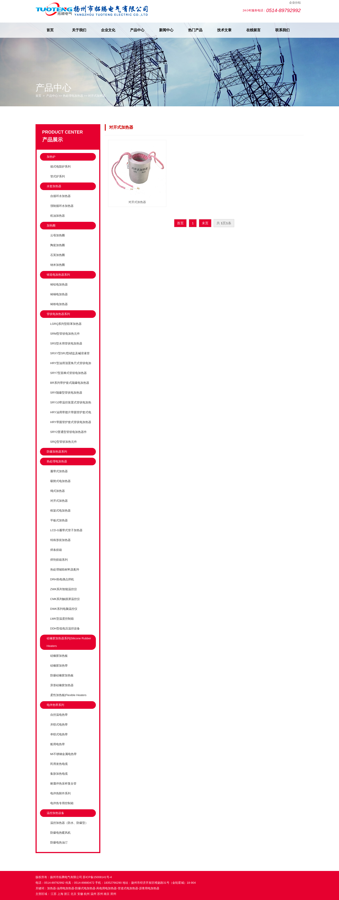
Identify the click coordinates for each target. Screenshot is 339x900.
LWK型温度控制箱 (62, 618)
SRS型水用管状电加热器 (66, 343)
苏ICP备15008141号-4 (97, 877)
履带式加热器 (59, 471)
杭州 (87, 894)
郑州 (113, 894)
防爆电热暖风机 (60, 832)
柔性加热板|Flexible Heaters (68, 695)
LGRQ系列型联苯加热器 (66, 323)
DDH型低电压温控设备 (65, 628)
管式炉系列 (57, 176)
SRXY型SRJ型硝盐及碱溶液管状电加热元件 (68, 357)
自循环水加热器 (60, 196)
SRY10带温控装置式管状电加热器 (69, 406)
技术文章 (224, 30)
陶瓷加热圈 (57, 245)
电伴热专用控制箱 (62, 803)
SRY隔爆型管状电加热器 (66, 392)
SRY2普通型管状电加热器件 (68, 432)
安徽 (80, 894)
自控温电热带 (59, 714)
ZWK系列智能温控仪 (63, 589)
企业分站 (295, 2)
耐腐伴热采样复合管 (63, 783)
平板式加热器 (59, 520)
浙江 (67, 894)
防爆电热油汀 (59, 842)
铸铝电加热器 (59, 284)
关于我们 (79, 30)
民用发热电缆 (59, 764)
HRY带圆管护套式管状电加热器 (70, 422)
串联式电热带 (59, 734)
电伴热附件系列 (60, 793)
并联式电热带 (59, 724)
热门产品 (195, 30)
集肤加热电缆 (59, 773)
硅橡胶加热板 (59, 655)
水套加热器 (54, 186)
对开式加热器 (96, 95)
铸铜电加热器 (59, 294)
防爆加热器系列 (57, 451)
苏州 (100, 894)
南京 (106, 894)
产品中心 (137, 30)
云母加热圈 (57, 235)
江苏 (54, 894)
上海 (60, 894)
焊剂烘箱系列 (59, 559)
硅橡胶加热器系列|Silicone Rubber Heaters (69, 642)
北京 (73, 894)
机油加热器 (57, 215)
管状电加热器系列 (58, 314)
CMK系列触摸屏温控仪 (65, 599)
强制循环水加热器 (62, 206)
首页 (50, 30)
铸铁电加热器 (59, 304)
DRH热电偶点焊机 (62, 579)
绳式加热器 (57, 491)
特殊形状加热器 (60, 540)
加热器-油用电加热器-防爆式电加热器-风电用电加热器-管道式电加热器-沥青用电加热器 (103, 888)
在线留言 (253, 30)
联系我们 (282, 30)
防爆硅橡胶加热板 (62, 675)
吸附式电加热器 (60, 481)
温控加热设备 (55, 813)
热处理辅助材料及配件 (64, 569)
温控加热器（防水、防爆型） (69, 822)
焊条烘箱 (56, 550)
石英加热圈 (57, 255)
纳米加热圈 (57, 264)
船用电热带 (57, 744)
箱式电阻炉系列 (60, 166)
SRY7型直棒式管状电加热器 (68, 373)
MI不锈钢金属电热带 (63, 754)
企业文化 (108, 30)
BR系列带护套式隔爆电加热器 (69, 382)
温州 (93, 894)
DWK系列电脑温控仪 (63, 608)
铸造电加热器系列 (58, 274)
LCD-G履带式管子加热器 (66, 530)
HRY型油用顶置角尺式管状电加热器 (69, 366)
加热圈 (51, 225)
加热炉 (51, 156)
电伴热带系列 (55, 705)
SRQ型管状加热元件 (63, 441)
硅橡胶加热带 (59, 665)
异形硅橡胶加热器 (62, 685)
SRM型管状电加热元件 (65, 333)
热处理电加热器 (73, 95)
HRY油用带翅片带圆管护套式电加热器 (69, 416)
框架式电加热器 (60, 510)
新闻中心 (166, 30)
